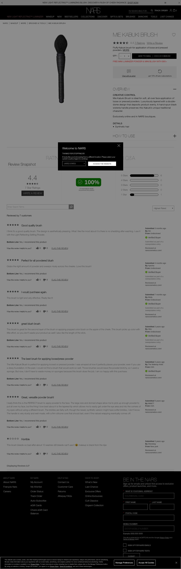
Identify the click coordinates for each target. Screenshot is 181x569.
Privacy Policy (35, 564)
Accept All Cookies (146, 562)
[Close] (176, 562)
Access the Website (102, 164)
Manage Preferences (124, 562)
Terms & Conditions (66, 566)
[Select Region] (74, 163)
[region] (90, 563)
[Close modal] (118, 145)
